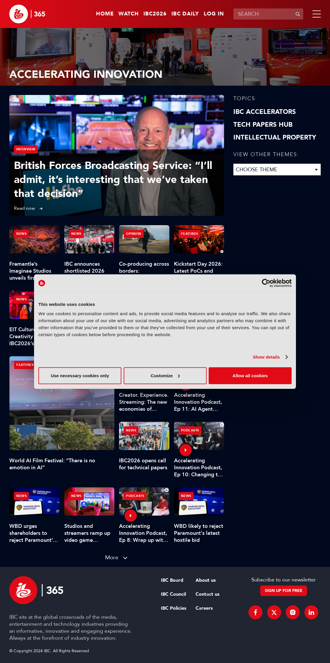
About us (206, 580)
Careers (204, 608)
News (21, 234)
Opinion (133, 234)
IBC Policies (173, 608)
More (111, 557)
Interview (26, 149)
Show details (266, 357)
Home (105, 14)
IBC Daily (185, 14)
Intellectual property (274, 137)
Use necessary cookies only (80, 375)
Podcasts (190, 430)
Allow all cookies (250, 375)
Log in (214, 14)
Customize (165, 375)
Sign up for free (283, 590)
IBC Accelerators (264, 111)
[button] (315, 13)
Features (24, 365)
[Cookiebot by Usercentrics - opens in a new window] (266, 283)
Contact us (207, 594)
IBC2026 (155, 14)
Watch (128, 14)
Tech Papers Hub (262, 124)
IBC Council (173, 594)
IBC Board (172, 580)
